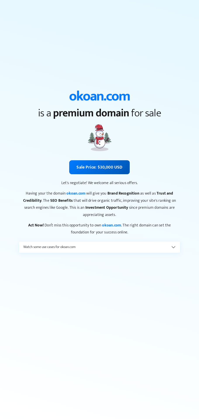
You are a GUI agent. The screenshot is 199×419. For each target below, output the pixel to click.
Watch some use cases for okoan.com (49, 247)
